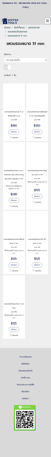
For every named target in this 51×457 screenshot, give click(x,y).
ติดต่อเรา (25, 398)
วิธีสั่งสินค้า (25, 363)
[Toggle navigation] (47, 21)
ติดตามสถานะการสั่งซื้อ (25, 384)
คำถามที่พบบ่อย (26, 356)
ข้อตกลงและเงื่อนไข (26, 370)
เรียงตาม (8, 54)
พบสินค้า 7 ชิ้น (10, 75)
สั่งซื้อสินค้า (14, 132)
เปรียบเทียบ (15, 137)
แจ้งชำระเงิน (25, 377)
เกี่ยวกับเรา (25, 391)
